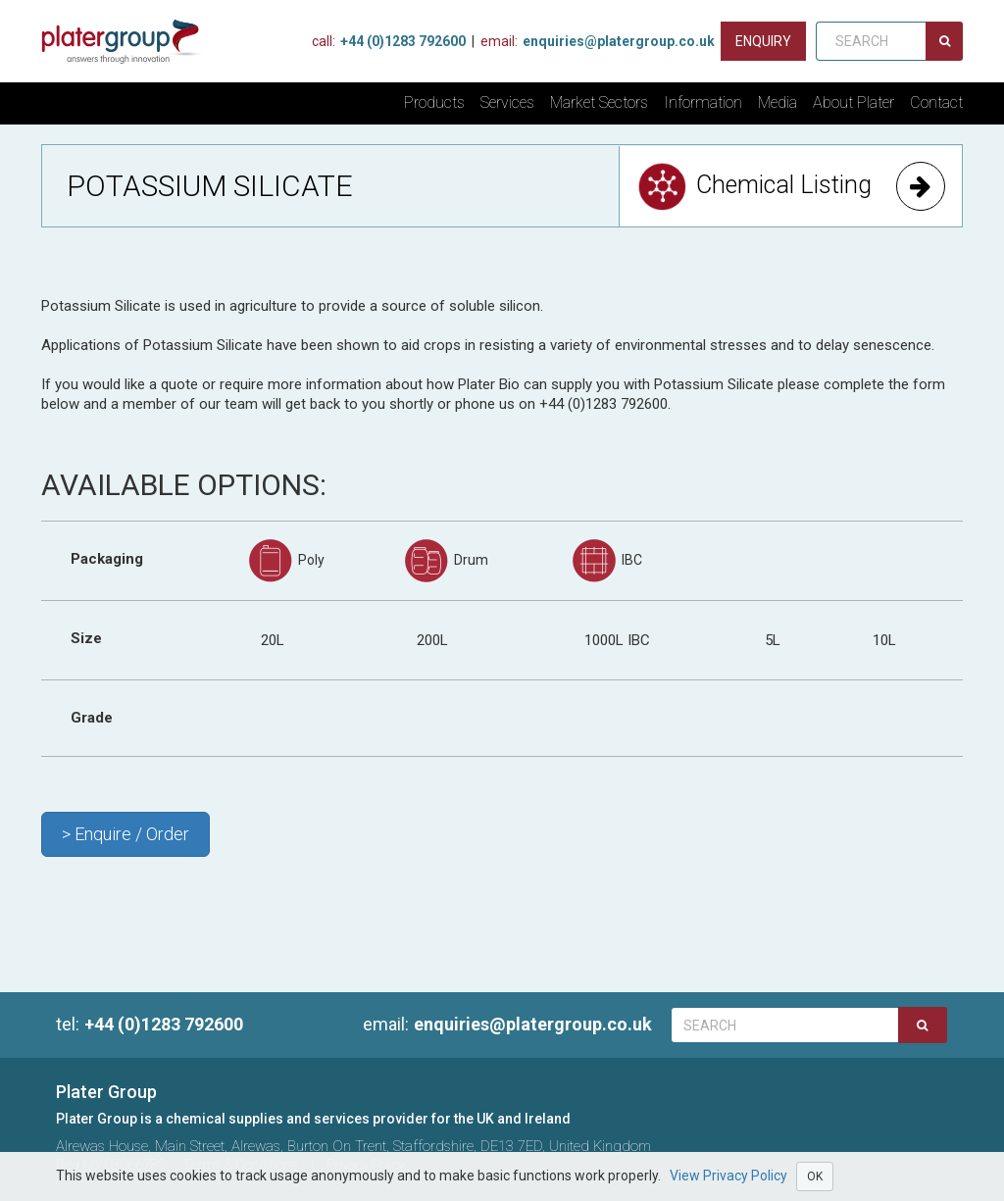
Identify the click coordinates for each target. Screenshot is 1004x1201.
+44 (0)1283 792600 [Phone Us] (389, 41)
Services (507, 102)
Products (434, 102)
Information (703, 102)
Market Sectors (599, 102)
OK (815, 1176)
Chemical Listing (791, 186)
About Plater (853, 102)
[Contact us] (763, 41)
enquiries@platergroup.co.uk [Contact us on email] (597, 41)
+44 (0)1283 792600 (149, 1024)
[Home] (127, 42)
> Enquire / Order (125, 834)
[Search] (944, 41)
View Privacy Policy (728, 1175)
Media (777, 102)
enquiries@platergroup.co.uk (501, 1024)
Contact (936, 102)
